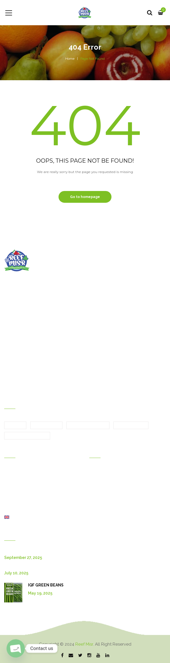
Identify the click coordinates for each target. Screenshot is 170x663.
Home (69, 59)
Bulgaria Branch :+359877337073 (39, 375)
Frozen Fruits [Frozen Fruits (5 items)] (131, 425)
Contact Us (14, 494)
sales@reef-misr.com (30, 355)
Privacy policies (103, 517)
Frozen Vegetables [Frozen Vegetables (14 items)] (27, 436)
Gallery (10, 478)
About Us (12, 501)
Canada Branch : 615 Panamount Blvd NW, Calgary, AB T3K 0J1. (68, 345)
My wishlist (99, 494)
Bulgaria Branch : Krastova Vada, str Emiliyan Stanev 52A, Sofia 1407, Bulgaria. (79, 335)
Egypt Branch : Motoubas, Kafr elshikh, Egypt (51, 325)
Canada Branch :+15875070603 (37, 385)
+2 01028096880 (83, 365)
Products (12, 486)
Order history (101, 470)
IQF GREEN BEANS (46, 585)
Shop (9, 509)
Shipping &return (104, 501)
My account (100, 478)
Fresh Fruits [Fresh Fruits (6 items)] (46, 425)
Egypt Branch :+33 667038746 (37, 365)
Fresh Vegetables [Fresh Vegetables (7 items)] (88, 425)
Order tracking (102, 509)
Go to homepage (85, 197)
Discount (97, 486)
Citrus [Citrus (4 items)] (15, 425)
